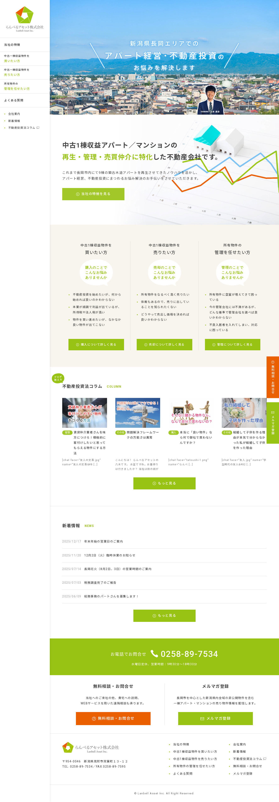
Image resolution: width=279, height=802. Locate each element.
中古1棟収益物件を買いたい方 (195, 751)
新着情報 (14, 121)
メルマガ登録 (215, 718)
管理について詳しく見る (232, 344)
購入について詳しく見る (96, 344)
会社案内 (14, 113)
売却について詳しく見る (164, 344)
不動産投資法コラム (24, 127)
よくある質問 (14, 100)
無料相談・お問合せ (113, 718)
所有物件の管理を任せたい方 (194, 766)
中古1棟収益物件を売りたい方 (195, 759)
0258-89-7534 (184, 654)
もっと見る (164, 483)
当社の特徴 (12, 44)
